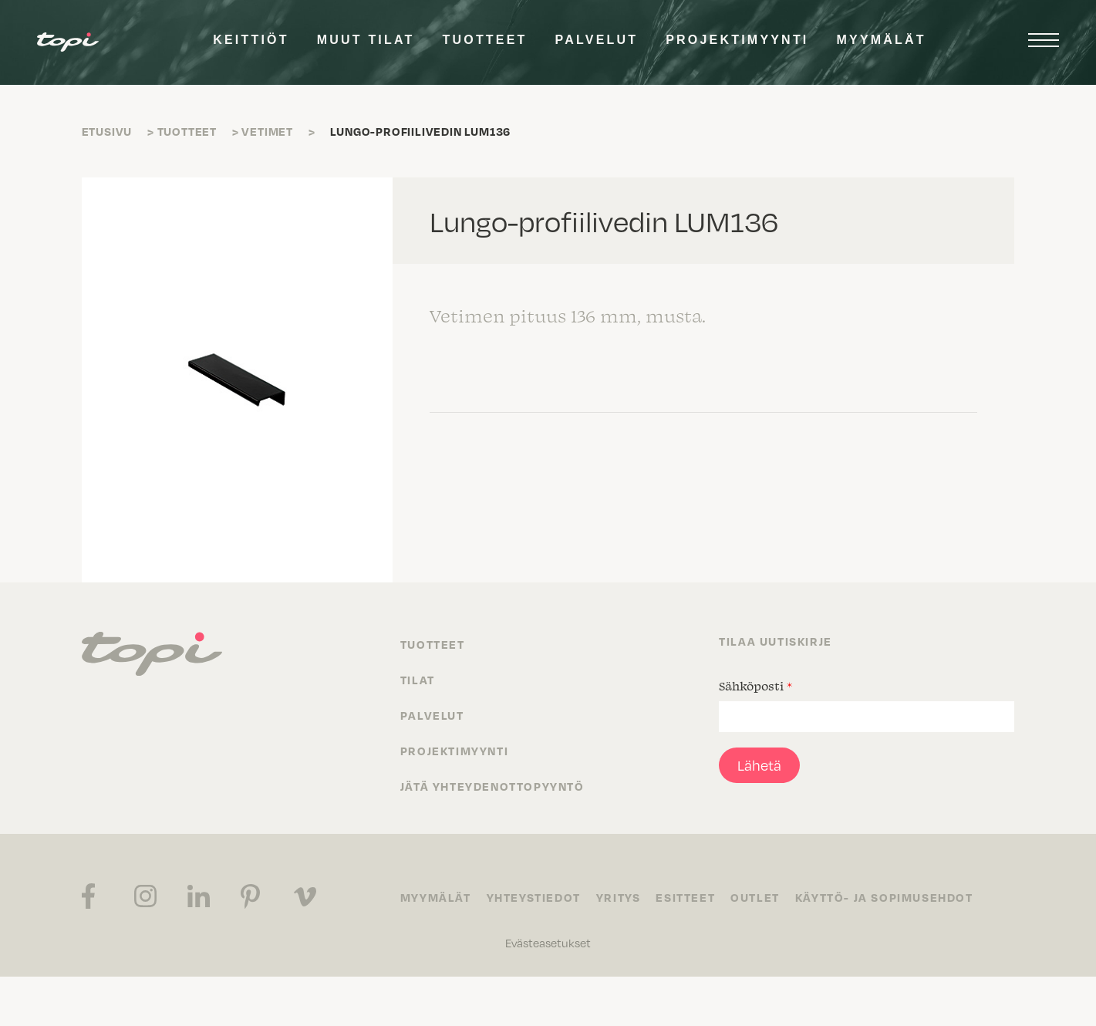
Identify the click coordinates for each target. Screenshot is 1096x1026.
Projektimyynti (737, 39)
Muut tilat (366, 39)
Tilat (417, 680)
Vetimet (267, 131)
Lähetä (759, 765)
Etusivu (107, 131)
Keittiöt (250, 39)
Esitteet (685, 897)
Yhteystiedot (534, 897)
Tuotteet (485, 39)
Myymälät (881, 39)
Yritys (618, 897)
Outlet (755, 897)
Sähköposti (755, 686)
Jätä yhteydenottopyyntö (492, 786)
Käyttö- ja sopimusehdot (884, 897)
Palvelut (597, 39)
